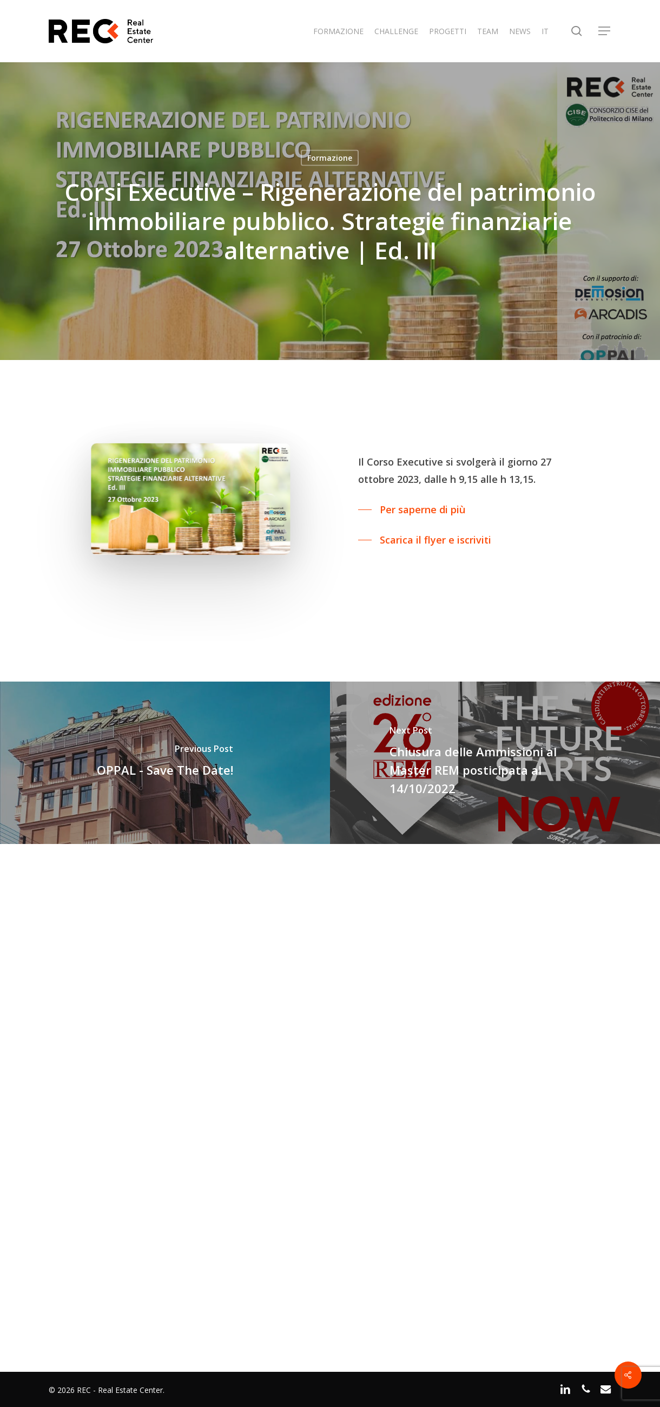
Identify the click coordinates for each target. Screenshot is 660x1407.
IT (545, 31)
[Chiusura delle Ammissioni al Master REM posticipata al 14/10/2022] (495, 763)
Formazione (329, 158)
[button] (604, 31)
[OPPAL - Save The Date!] (165, 763)
